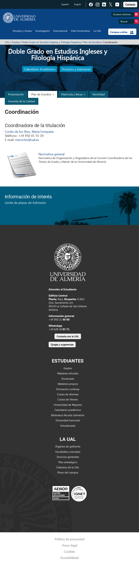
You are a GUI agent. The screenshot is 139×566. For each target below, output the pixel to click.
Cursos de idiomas (67, 394)
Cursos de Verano (68, 399)
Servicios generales (68, 457)
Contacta (130, 4)
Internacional (60, 30)
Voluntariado (67, 425)
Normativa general (51, 154)
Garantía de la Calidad (21, 101)
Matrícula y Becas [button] (73, 94)
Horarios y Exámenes (76, 69)
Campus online (122, 32)
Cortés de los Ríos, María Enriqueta (29, 131)
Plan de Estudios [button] (42, 94)
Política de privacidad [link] (70, 539)
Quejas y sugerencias (62, 344)
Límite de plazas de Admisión (25, 202)
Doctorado (67, 378)
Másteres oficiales (67, 373)
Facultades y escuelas (67, 451)
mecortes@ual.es (27, 139)
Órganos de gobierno (67, 446)
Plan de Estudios (92, 42)
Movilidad (98, 94)
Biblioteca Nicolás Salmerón (67, 415)
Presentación (16, 94)
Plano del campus (67, 472)
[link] (130, 4)
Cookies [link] (69, 551)
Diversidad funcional (68, 420)
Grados (16, 42)
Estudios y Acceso (22, 30)
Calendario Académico (39, 69)
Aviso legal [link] (69, 545)
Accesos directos (126, 14)
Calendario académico (67, 410)
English (77, 4)
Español (65, 4)
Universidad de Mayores (68, 404)
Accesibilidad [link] (69, 557)
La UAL (97, 30)
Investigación (43, 30)
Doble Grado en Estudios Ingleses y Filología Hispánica (51, 42)
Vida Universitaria (80, 30)
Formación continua (67, 389)
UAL (7, 42)
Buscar (130, 21)
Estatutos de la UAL (67, 467)
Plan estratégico (67, 462)
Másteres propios (68, 384)
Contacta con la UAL (68, 336)
